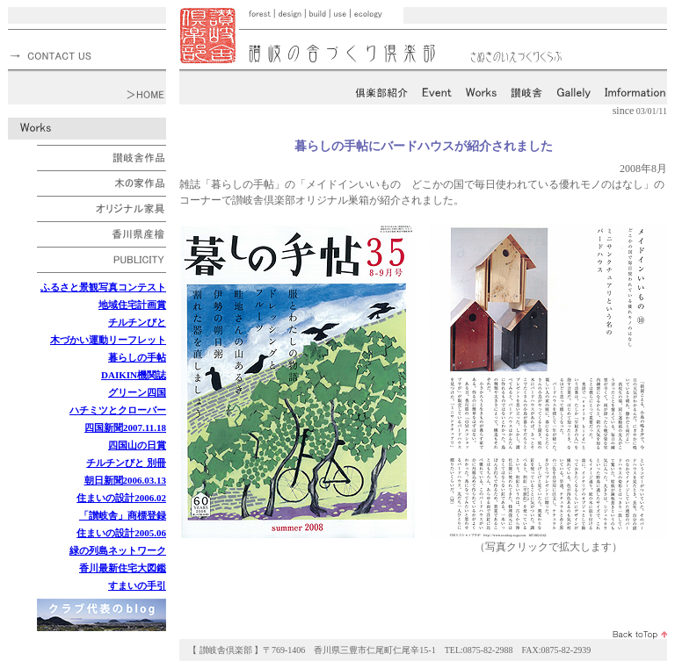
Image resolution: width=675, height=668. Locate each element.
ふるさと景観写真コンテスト (103, 287)
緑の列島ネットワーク (117, 550)
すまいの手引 (137, 585)
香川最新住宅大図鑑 (122, 568)
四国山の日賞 (137, 445)
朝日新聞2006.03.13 (125, 480)
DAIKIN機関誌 (133, 375)
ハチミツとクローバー (117, 410)
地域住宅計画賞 (132, 304)
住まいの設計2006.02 (121, 497)
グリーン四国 (137, 392)
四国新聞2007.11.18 (125, 427)
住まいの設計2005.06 (121, 533)
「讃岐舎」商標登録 (122, 515)
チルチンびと (137, 322)
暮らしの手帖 (137, 357)
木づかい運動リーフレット (108, 339)
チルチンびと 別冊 (126, 462)
